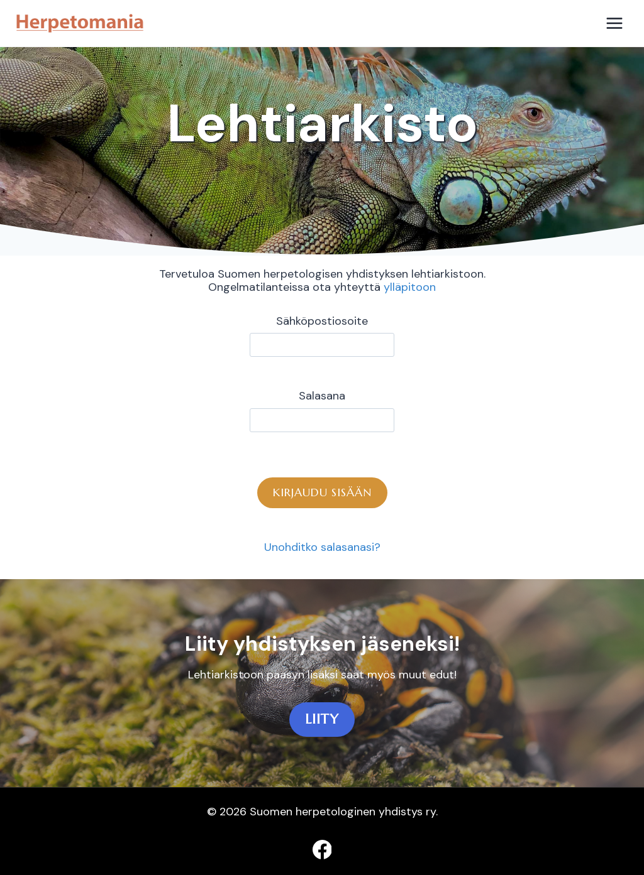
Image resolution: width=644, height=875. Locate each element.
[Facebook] (322, 849)
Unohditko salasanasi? (322, 547)
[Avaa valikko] (614, 23)
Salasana (322, 396)
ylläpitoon (410, 287)
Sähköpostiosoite (322, 322)
